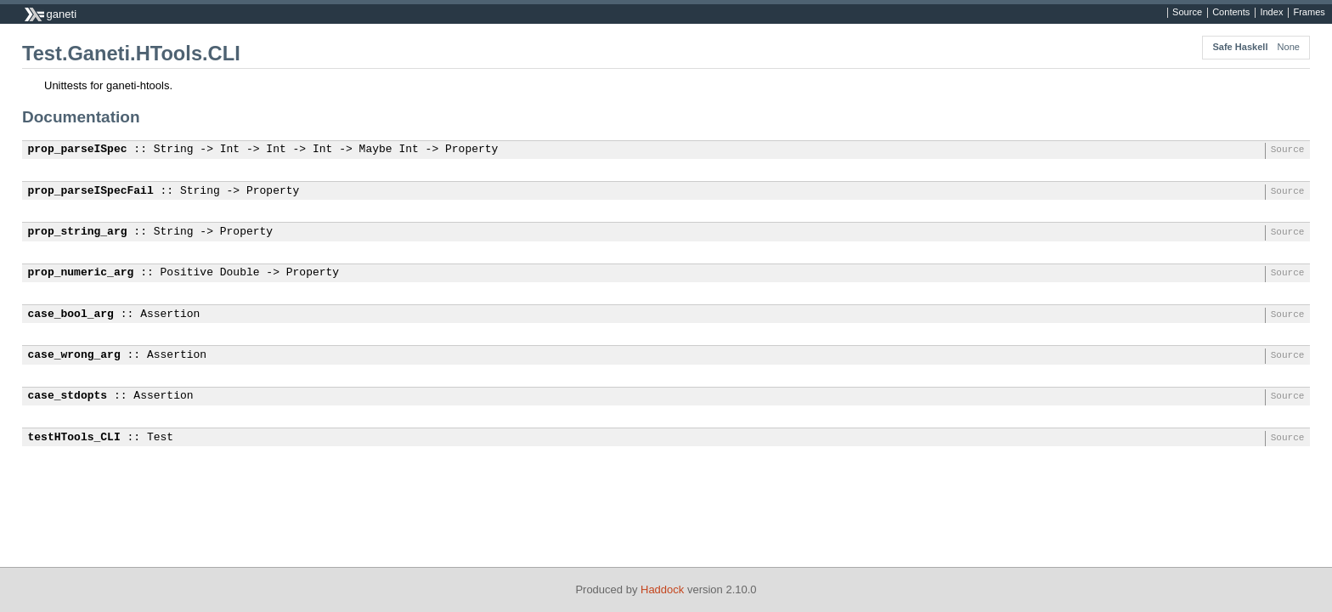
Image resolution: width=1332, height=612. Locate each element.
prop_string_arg (77, 232)
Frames (1308, 13)
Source (1187, 13)
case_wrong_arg (74, 355)
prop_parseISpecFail (91, 191)
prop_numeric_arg (81, 272)
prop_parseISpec (77, 149)
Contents (1231, 13)
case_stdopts (68, 396)
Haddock (662, 589)
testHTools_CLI (74, 437)
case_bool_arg (71, 314)
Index (1271, 13)
